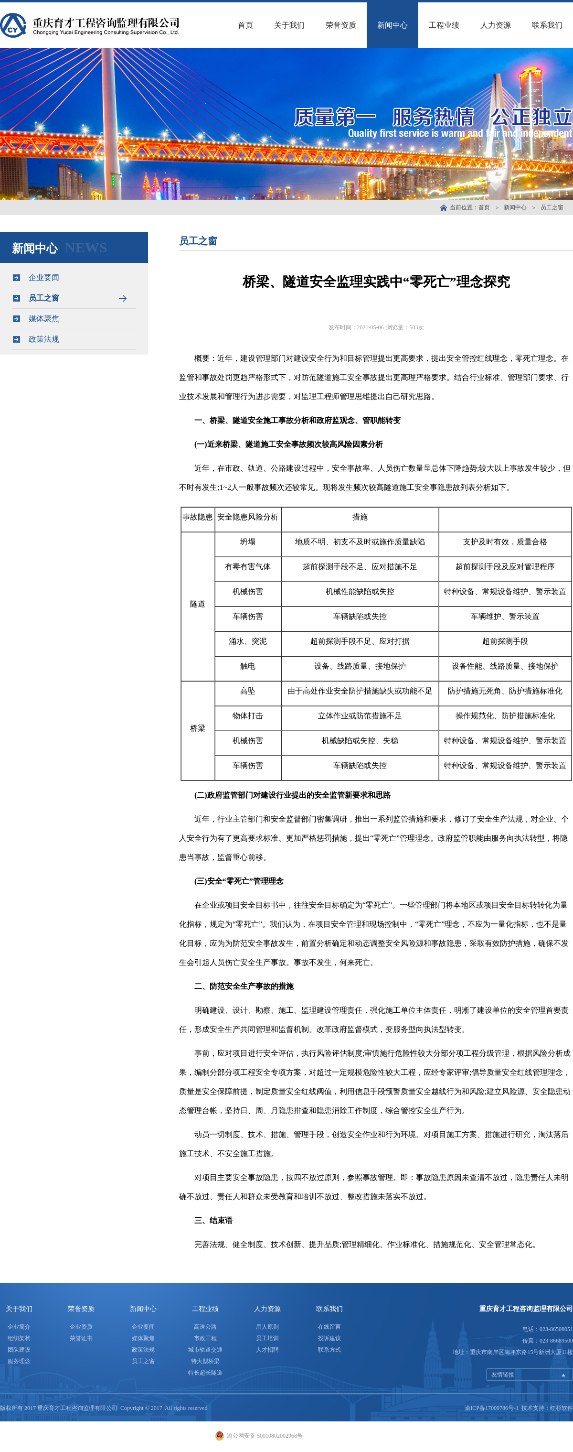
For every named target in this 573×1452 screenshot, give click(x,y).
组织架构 (19, 1338)
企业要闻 (74, 277)
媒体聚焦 (74, 318)
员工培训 (267, 1338)
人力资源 (495, 25)
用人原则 (267, 1326)
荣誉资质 (341, 25)
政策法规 (74, 339)
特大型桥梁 (205, 1361)
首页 (245, 25)
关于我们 (289, 25)
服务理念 (19, 1361)
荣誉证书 (81, 1338)
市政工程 (205, 1338)
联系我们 (547, 25)
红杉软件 (561, 1408)
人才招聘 (267, 1349)
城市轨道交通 (205, 1349)
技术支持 (532, 1408)
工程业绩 (444, 25)
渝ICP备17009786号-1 (492, 1408)
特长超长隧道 (205, 1372)
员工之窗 (552, 207)
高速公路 (205, 1326)
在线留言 (329, 1326)
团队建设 (19, 1349)
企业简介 (19, 1326)
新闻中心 (392, 25)
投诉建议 (329, 1338)
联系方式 (329, 1349)
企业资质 (81, 1326)
